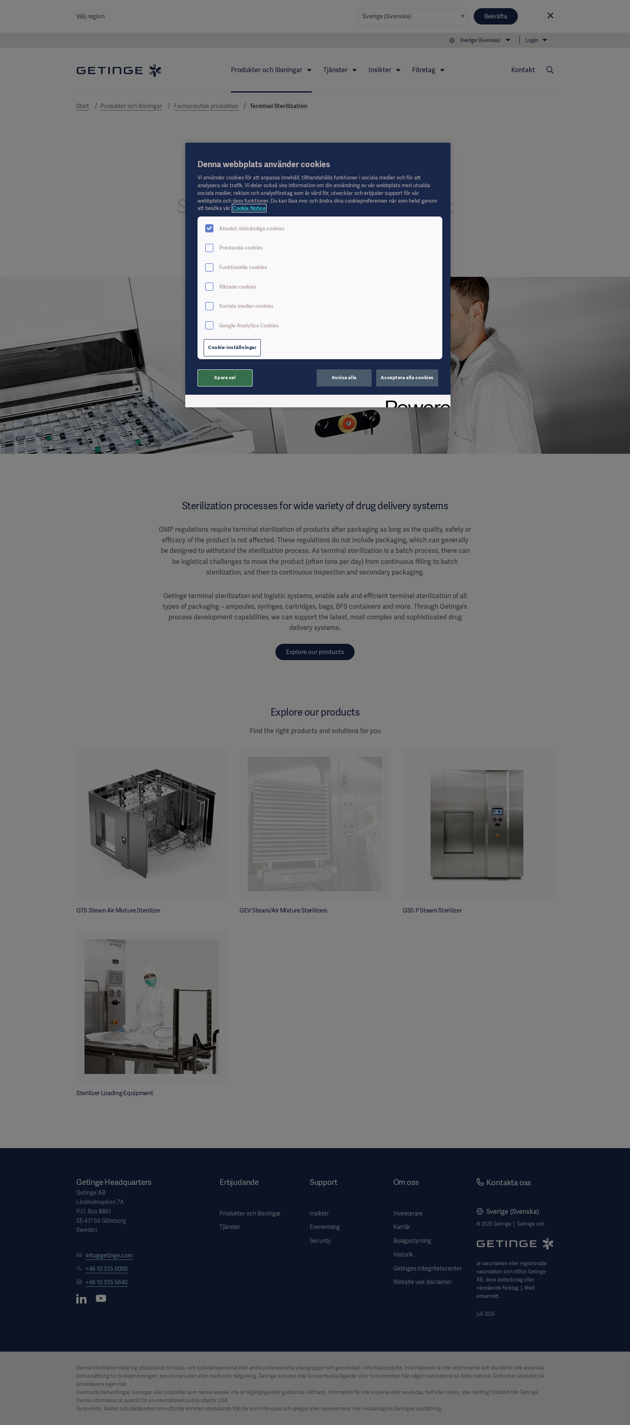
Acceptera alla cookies (407, 377)
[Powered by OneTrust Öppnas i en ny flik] (415, 402)
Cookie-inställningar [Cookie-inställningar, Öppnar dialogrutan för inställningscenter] (232, 347)
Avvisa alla (344, 377)
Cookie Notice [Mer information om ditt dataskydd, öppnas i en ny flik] (249, 208)
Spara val (224, 377)
